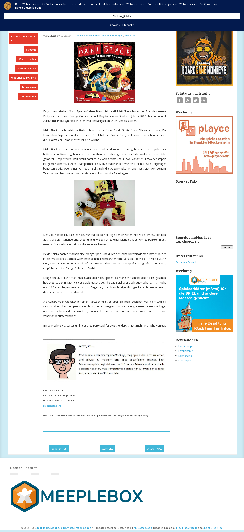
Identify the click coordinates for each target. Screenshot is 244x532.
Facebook (180, 100)
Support (31, 49)
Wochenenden (27, 59)
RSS (188, 100)
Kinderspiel (185, 360)
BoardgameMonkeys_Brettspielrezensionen (63, 528)
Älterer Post (154, 448)
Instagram (204, 100)
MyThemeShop (143, 528)
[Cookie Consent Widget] (122, 9)
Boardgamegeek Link (52, 405)
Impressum (29, 87)
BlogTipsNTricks (186, 528)
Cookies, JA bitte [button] (159, 9)
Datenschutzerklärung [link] (89, 12)
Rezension (129, 35)
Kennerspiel (185, 355)
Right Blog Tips (212, 528)
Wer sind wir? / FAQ (23, 77)
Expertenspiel (186, 346)
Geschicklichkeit (102, 35)
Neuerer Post (59, 448)
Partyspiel (117, 35)
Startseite (107, 448)
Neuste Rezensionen (23, 27)
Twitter (196, 100)
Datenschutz (28, 96)
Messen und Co (26, 68)
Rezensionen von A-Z (23, 38)
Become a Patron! (186, 262)
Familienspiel (84, 35)
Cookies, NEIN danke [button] (192, 9)
